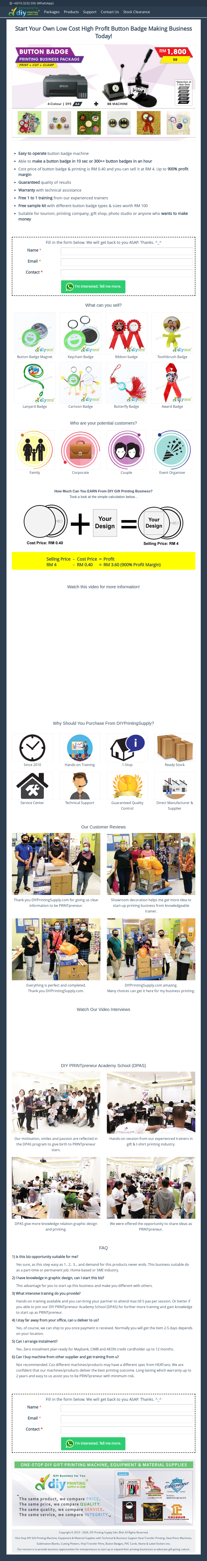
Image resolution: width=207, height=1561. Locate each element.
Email (33, 261)
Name (32, 250)
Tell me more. (93, 286)
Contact (34, 272)
